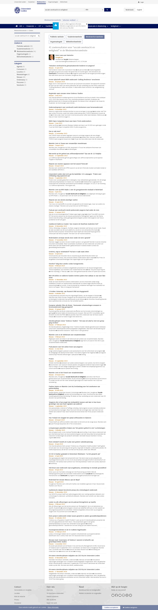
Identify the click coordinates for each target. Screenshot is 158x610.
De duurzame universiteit (55, 593)
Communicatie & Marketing (95, 26)
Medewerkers (41, 2)
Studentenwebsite (27, 49)
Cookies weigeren (131, 607)
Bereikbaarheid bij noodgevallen (89, 590)
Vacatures (27, 85)
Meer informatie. (53, 607)
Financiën (30, 26)
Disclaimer (17, 603)
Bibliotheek (63, 2)
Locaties (27, 72)
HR (20, 26)
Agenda (27, 66)
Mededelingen (27, 74)
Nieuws (27, 77)
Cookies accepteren (111, 607)
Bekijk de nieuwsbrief (118, 590)
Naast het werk (52, 603)
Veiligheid (114, 26)
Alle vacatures (51, 600)
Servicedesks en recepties (22, 590)
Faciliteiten (50, 26)
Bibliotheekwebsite (27, 56)
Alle (87, 10)
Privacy (16, 600)
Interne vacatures (52, 596)
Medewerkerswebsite (20, 30)
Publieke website (27, 46)
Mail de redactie (19, 596)
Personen (27, 82)
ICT (40, 26)
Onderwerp (27, 80)
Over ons (50, 590)
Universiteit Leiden (20, 2)
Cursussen (27, 69)
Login (142, 2)
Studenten (31, 2)
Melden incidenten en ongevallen (90, 593)
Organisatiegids (53, 2)
